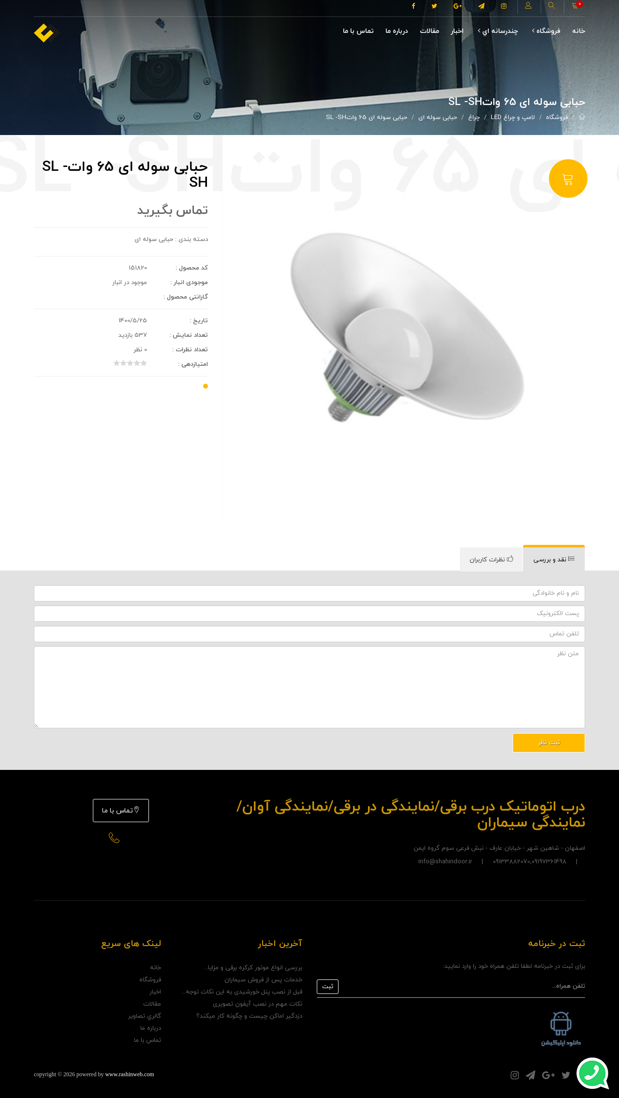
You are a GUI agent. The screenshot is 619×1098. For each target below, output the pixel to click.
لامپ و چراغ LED (513, 117)
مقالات (429, 31)
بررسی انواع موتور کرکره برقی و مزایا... (253, 967)
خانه (578, 31)
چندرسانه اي (498, 31)
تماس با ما (358, 31)
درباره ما (396, 31)
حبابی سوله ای (437, 117)
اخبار (457, 31)
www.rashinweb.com (129, 1074)
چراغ (474, 117)
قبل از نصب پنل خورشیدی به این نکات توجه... (241, 992)
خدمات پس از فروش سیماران (263, 980)
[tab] (554, 559)
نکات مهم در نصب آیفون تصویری (257, 1004)
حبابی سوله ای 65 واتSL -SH (366, 117)
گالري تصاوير (144, 1016)
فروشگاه (546, 31)
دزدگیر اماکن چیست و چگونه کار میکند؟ (249, 1016)
